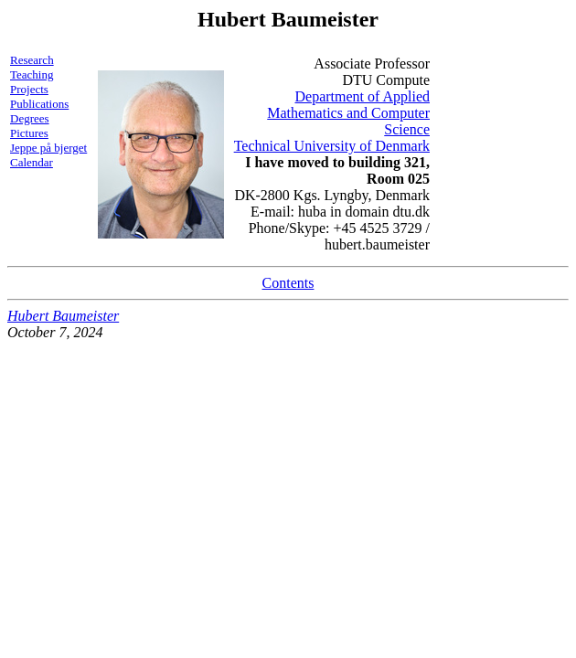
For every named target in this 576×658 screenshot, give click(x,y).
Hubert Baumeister (63, 316)
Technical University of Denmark (332, 146)
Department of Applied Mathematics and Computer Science (348, 113)
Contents (288, 283)
